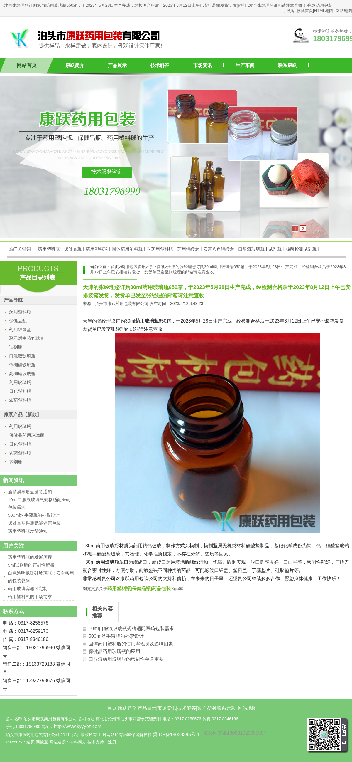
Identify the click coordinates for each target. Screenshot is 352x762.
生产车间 (245, 65)
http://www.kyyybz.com (77, 726)
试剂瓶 (275, 248)
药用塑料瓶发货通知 (28, 530)
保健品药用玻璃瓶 (26, 435)
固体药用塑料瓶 (127, 248)
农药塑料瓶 (20, 399)
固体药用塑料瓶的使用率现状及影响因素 (131, 643)
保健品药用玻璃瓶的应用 (114, 651)
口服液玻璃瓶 (251, 248)
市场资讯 (202, 65)
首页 (111, 708)
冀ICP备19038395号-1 (176, 734)
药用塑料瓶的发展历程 (30, 557)
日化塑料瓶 (20, 391)
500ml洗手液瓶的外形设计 (116, 636)
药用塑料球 (97, 248)
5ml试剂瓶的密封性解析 (31, 565)
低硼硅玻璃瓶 (22, 364)
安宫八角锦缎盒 (218, 248)
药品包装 (161, 588)
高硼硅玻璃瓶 (22, 373)
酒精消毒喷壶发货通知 (30, 491)
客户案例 (206, 708)
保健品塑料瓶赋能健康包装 (34, 523)
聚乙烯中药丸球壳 (26, 338)
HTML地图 (323, 10)
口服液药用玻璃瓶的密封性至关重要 (126, 659)
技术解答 (159, 65)
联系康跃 (287, 65)
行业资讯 (156, 266)
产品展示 (117, 65)
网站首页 (27, 65)
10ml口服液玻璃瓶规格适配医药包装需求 (131, 628)
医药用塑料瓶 (160, 248)
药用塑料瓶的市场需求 (30, 596)
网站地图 (344, 10)
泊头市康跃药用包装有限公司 (121, 303)
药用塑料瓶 (49, 248)
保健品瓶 (73, 248)
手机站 (289, 10)
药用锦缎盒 (188, 248)
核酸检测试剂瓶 (301, 248)
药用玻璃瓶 (107, 545)
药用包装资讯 (133, 266)
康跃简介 (74, 65)
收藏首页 (305, 10)
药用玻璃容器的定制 (28, 588)
